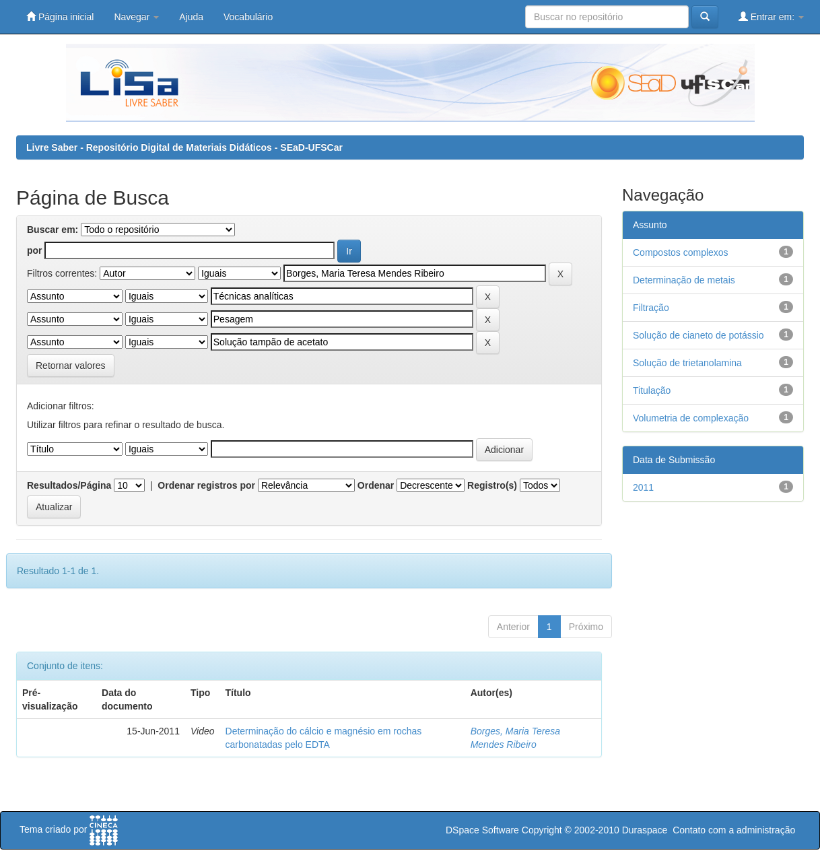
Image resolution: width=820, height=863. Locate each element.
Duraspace (645, 830)
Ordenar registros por (206, 485)
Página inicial (60, 16)
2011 (643, 487)
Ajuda (191, 16)
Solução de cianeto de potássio (698, 335)
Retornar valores (71, 365)
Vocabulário (248, 16)
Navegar (136, 16)
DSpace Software (482, 830)
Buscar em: (52, 229)
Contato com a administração (734, 830)
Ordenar (375, 485)
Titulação (652, 390)
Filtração (651, 307)
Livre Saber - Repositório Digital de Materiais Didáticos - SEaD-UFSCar (184, 147)
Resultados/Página (69, 485)
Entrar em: (771, 16)
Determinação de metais (684, 280)
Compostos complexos (680, 252)
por (34, 250)
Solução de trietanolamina (687, 362)
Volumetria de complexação (691, 418)
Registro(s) (492, 485)
